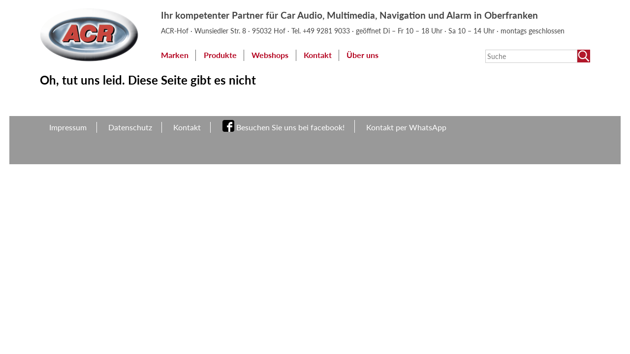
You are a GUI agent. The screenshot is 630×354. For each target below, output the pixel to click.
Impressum (68, 127)
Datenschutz (130, 127)
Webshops (270, 54)
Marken (175, 54)
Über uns (362, 54)
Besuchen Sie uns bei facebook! (290, 127)
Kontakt (318, 54)
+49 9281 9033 (327, 31)
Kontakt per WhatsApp (406, 127)
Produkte (220, 54)
